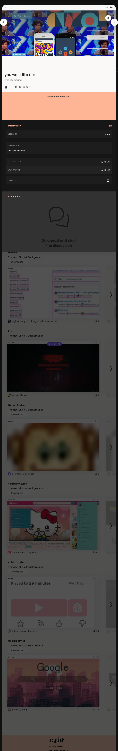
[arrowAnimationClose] (3, 22)
